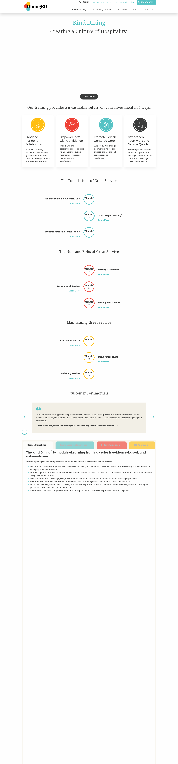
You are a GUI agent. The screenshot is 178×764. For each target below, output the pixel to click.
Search (84, 2)
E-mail (101, 621)
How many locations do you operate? (86, 643)
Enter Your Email (120, 713)
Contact (149, 9)
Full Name (73, 610)
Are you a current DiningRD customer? (87, 632)
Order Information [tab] (111, 444)
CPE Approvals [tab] (142, 444)
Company (102, 610)
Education (122, 9)
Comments (74, 653)
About (136, 9)
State (128, 610)
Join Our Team (98, 2)
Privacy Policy (58, 725)
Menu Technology (79, 9)
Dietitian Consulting (31, 717)
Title (71, 621)
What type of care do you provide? (128, 643)
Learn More (89, 95)
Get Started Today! (89, 578)
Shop (133, 2)
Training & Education (31, 721)
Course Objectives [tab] (38, 444)
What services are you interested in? (128, 632)
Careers (25, 729)
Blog (110, 2)
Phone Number (133, 621)
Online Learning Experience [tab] (74, 444)
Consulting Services (102, 9)
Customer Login (121, 2)
